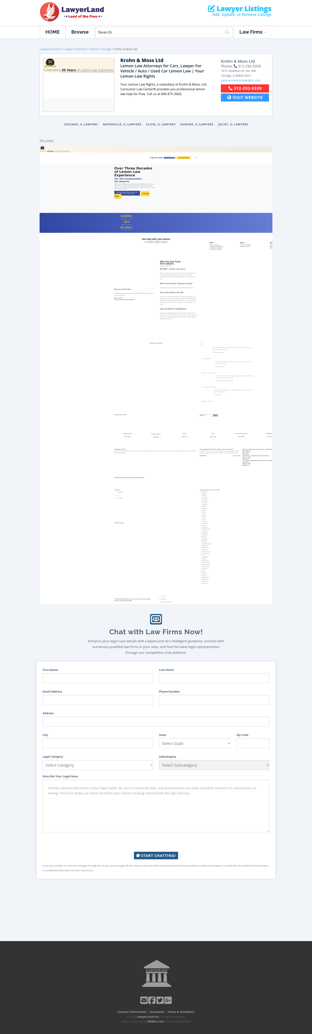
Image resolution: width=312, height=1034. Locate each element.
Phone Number (169, 691)
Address (48, 713)
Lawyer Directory (76, 49)
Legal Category (53, 756)
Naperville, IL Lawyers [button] (122, 124)
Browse (80, 32)
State (162, 735)
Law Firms (252, 32)
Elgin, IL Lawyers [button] (161, 124)
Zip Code (243, 735)
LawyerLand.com (51, 49)
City (45, 735)
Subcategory (167, 756)
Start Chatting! (156, 855)
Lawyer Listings (239, 8)
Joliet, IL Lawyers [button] (233, 124)
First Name (50, 670)
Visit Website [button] (245, 97)
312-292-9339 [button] (244, 88)
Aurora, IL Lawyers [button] (197, 124)
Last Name (166, 670)
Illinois (94, 49)
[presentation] (156, 842)
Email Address (52, 691)
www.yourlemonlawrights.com (240, 80)
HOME (52, 32)
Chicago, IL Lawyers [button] (81, 124)
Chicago (106, 49)
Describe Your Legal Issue (60, 776)
